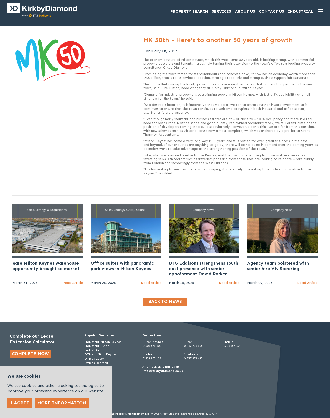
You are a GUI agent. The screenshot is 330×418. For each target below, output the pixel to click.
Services (221, 11)
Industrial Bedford (98, 350)
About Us (245, 11)
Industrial (300, 11)
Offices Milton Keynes (100, 354)
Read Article (72, 283)
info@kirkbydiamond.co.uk (162, 371)
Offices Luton (94, 358)
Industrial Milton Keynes (102, 342)
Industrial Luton (96, 346)
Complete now (30, 353)
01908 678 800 (151, 346)
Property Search (189, 11)
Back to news (165, 301)
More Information (61, 403)
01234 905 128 (151, 358)
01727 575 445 (193, 358)
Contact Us (271, 11)
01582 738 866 (193, 346)
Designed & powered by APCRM (199, 413)
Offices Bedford (96, 363)
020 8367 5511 (232, 346)
